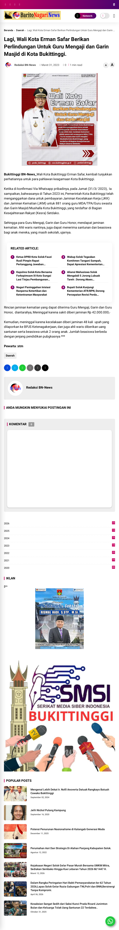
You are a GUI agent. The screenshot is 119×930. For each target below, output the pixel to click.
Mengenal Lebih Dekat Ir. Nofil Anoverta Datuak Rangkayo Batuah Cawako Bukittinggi (70, 791)
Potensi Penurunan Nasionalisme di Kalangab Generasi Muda (68, 829)
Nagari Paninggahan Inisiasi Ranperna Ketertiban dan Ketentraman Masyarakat (33, 291)
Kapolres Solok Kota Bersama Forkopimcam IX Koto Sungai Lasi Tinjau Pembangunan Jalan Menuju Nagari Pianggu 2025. (34, 276)
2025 (59, 531)
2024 (59, 538)
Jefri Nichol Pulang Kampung (48, 810)
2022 (59, 553)
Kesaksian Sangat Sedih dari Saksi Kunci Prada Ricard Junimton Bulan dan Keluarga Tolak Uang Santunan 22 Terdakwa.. (69, 905)
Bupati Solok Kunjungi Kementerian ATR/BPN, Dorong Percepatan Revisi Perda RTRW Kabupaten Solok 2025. (85, 291)
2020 (59, 568)
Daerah (20, 30)
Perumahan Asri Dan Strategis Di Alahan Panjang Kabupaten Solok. (71, 848)
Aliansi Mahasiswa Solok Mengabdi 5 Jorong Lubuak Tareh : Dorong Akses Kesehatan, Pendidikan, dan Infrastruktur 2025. (84, 276)
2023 (59, 545)
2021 (59, 560)
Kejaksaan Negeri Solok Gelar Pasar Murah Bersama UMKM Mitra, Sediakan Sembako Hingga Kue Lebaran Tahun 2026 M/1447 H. (70, 867)
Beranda (8, 30)
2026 (59, 523)
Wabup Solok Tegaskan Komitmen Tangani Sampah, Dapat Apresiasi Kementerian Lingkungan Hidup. (85, 260)
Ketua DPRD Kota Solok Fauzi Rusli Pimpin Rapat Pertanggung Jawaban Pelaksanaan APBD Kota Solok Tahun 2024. (34, 260)
